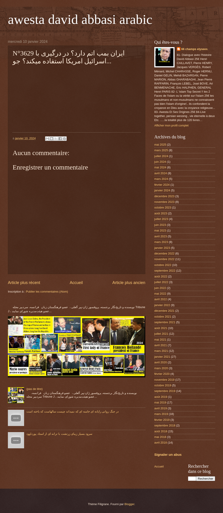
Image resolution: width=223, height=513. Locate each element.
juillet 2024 (161, 156)
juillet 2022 (161, 282)
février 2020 (162, 374)
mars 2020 (161, 368)
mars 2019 (161, 414)
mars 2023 (161, 242)
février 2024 (162, 184)
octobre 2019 (162, 385)
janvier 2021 (162, 356)
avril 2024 (160, 173)
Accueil (76, 282)
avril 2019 (160, 408)
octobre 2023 (162, 207)
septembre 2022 (164, 270)
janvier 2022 (162, 305)
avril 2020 (160, 362)
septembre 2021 (164, 322)
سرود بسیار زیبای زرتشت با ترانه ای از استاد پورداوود (59, 433)
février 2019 (162, 419)
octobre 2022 (162, 265)
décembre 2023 (164, 196)
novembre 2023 (164, 202)
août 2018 (160, 431)
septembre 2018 (164, 425)
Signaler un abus (168, 454)
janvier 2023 (162, 248)
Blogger (129, 504)
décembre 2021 (164, 310)
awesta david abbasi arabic (80, 19)
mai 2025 (160, 144)
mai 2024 (160, 167)
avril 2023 (160, 236)
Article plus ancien (128, 282)
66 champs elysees (194, 49)
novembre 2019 (164, 379)
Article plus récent (24, 282)
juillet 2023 (161, 219)
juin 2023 (160, 225)
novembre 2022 (164, 259)
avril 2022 (160, 299)
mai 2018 (160, 437)
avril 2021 (160, 345)
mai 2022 (160, 293)
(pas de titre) (34, 389)
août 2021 (160, 328)
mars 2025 (161, 150)
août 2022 (160, 276)
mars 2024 (161, 179)
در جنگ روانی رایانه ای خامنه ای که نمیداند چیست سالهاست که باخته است (72, 411)
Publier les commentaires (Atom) (47, 291)
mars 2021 (161, 351)
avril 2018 (160, 442)
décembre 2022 (164, 253)
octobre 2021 (162, 316)
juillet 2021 (161, 333)
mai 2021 (160, 339)
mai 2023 (160, 230)
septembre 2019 (164, 391)
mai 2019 (160, 402)
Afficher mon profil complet (171, 125)
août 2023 (160, 213)
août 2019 (160, 396)
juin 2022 (160, 288)
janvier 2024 (162, 190)
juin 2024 (160, 161)
